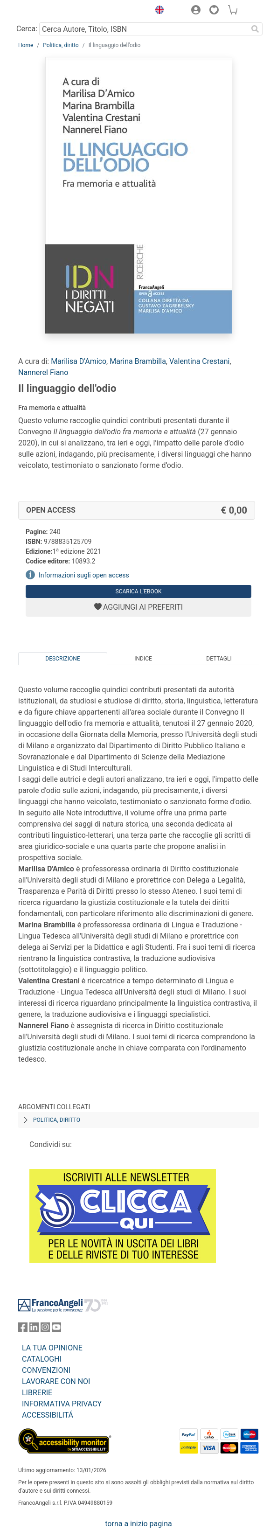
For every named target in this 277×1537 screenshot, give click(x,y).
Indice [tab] (143, 658)
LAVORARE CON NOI (56, 1381)
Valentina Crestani (199, 361)
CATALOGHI (42, 1359)
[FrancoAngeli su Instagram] (45, 1329)
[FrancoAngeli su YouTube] (56, 1329)
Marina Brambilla (138, 361)
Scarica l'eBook (139, 591)
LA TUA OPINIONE (52, 1347)
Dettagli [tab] (218, 658)
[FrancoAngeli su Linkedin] (34, 1329)
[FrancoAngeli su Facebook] (23, 1329)
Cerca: (26, 28)
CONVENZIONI (46, 1370)
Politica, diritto (60, 45)
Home (25, 45)
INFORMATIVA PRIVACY (62, 1403)
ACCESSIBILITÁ (47, 1415)
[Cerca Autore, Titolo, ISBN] (143, 28)
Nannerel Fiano (43, 372)
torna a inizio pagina (138, 1523)
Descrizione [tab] (62, 658)
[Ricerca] (255, 28)
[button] (157, 11)
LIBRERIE (37, 1392)
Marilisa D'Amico (78, 361)
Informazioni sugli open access (84, 575)
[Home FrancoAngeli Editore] (50, 11)
